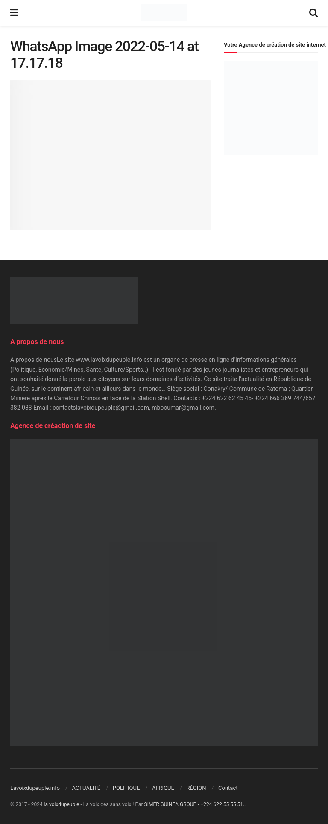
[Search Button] (313, 13)
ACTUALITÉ (86, 788)
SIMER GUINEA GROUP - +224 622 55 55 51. (194, 804)
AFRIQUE (163, 788)
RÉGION (196, 788)
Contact (227, 788)
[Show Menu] (14, 13)
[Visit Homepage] (164, 12)
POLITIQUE (126, 788)
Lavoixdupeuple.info (35, 788)
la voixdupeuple (61, 804)
